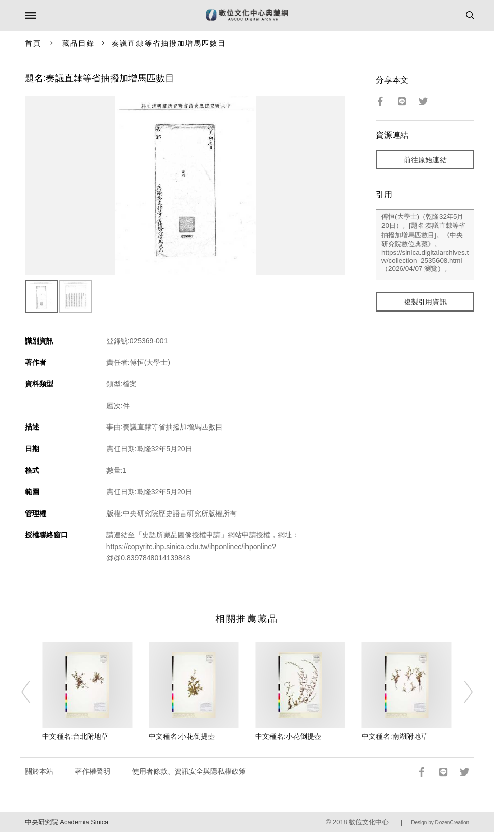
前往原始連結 (425, 160)
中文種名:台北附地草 (75, 736)
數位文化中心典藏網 (247, 15)
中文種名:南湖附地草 (395, 736)
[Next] (462, 691)
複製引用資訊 (425, 302)
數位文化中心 (369, 822)
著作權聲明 (93, 771)
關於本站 (39, 771)
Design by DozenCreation (440, 822)
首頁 (33, 43)
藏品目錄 (78, 43)
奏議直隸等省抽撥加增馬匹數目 (169, 43)
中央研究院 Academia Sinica (66, 822)
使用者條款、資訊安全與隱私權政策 (189, 771)
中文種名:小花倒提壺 (182, 736)
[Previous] (32, 691)
